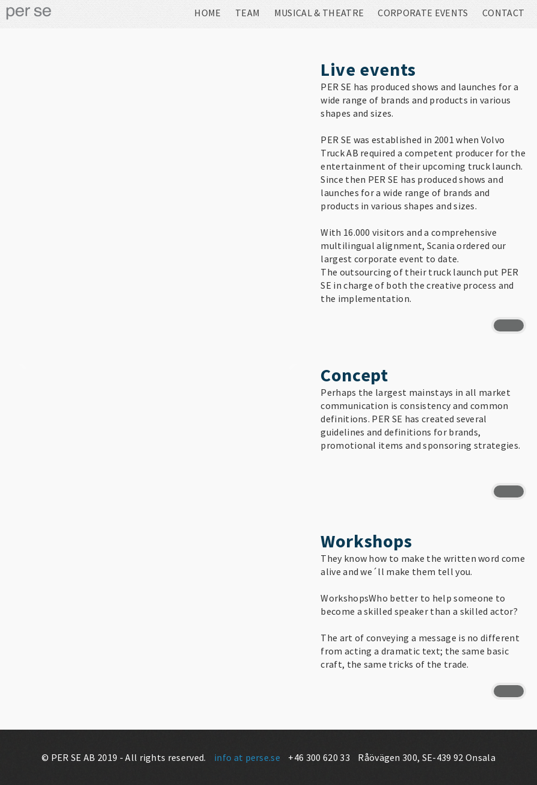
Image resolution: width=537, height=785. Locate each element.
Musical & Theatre (319, 13)
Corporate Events (423, 13)
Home (207, 13)
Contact (503, 13)
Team (247, 13)
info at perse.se (247, 757)
